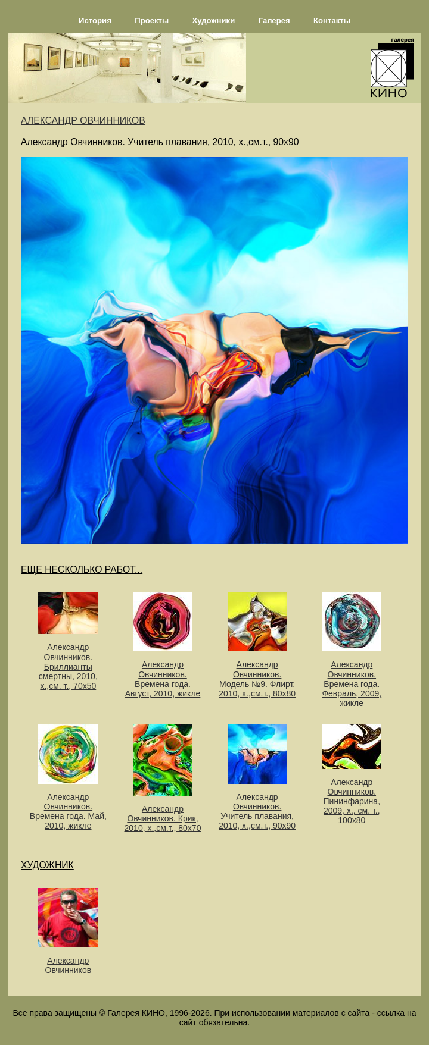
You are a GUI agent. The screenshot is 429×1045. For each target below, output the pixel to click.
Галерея (274, 20)
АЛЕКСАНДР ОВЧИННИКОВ (83, 120)
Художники (213, 20)
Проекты (152, 20)
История (95, 20)
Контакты (331, 20)
